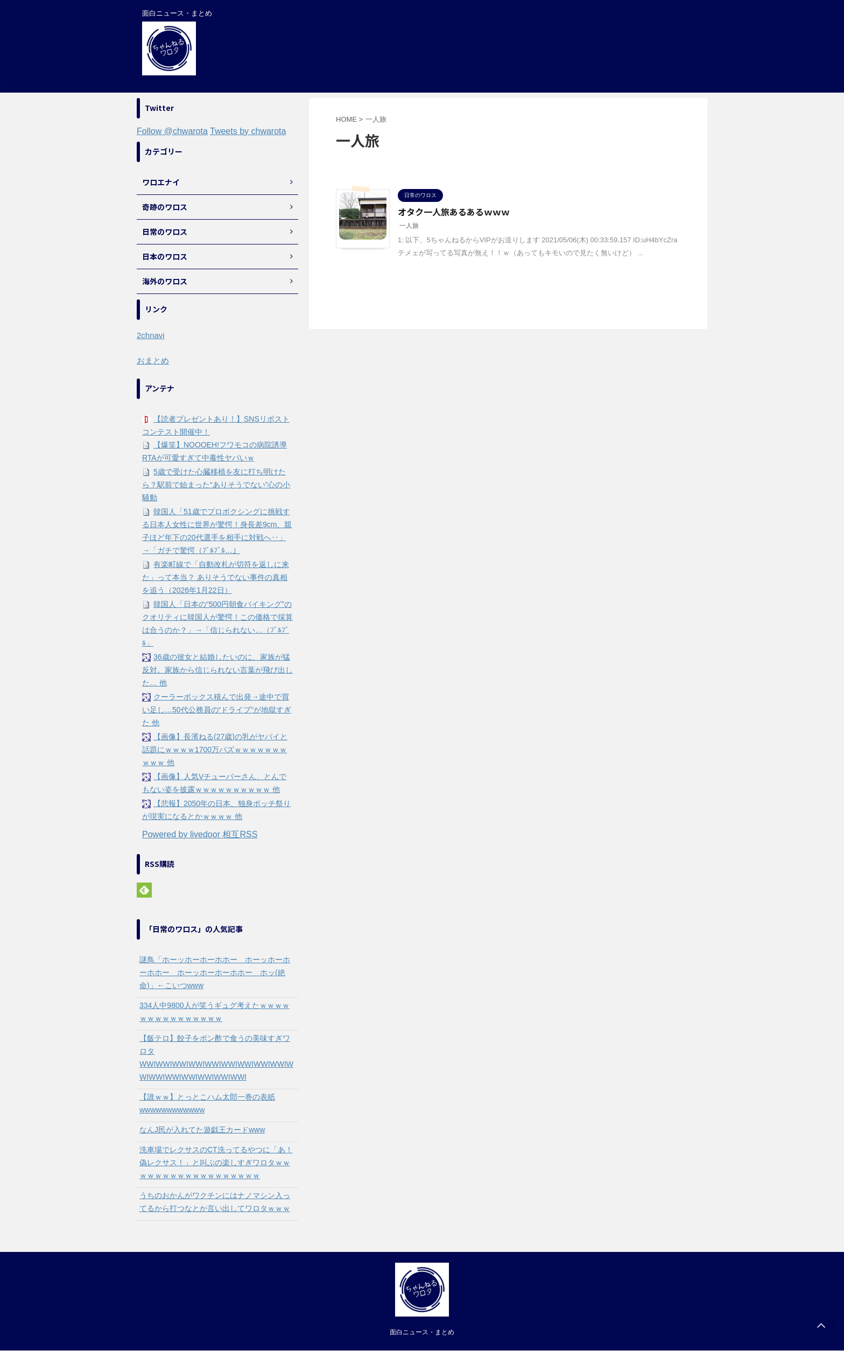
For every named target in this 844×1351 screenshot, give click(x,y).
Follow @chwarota (172, 131)
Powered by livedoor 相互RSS (199, 834)
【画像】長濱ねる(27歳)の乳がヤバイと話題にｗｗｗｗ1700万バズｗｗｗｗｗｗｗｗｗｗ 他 (214, 749)
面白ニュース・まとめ (422, 1332)
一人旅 (409, 225)
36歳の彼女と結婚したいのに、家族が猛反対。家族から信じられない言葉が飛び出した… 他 (217, 670)
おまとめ (153, 360)
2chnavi (151, 335)
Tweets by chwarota (248, 131)
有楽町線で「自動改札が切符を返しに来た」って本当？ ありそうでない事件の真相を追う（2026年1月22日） (215, 577)
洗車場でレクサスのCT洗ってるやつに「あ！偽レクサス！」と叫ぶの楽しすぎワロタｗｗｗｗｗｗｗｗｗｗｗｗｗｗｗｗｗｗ (216, 1162)
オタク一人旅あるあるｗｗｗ (454, 211)
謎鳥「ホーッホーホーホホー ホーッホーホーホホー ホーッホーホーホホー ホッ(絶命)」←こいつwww (214, 972)
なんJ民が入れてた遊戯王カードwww (202, 1129)
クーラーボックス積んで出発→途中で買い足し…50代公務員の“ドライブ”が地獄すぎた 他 (216, 709)
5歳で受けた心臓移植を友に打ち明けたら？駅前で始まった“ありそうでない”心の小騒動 (216, 484)
